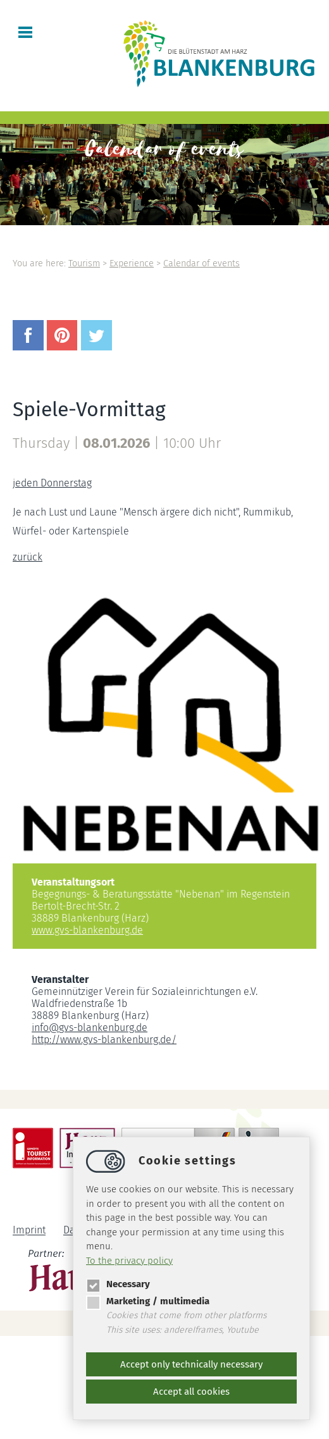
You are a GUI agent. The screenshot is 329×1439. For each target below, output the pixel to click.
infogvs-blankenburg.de (89, 1028)
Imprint (29, 1231)
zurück (27, 557)
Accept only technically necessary (191, 1364)
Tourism (84, 263)
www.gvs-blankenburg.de (87, 930)
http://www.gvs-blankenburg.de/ (104, 1040)
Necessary (118, 1284)
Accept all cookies (191, 1391)
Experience (131, 263)
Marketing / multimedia (147, 1301)
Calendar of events (201, 263)
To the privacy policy (129, 1260)
